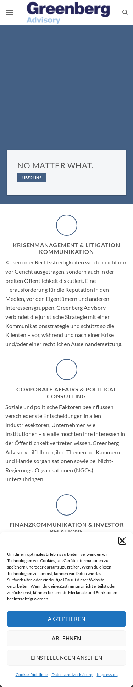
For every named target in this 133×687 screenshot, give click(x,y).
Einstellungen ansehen (66, 657)
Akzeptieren (66, 619)
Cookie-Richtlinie (32, 674)
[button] (122, 540)
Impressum (107, 674)
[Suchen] (125, 12)
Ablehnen (66, 638)
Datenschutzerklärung (72, 674)
